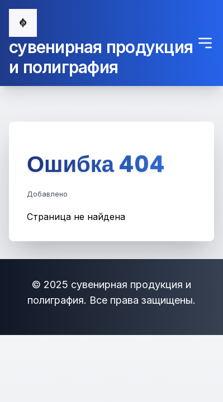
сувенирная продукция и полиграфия (101, 57)
